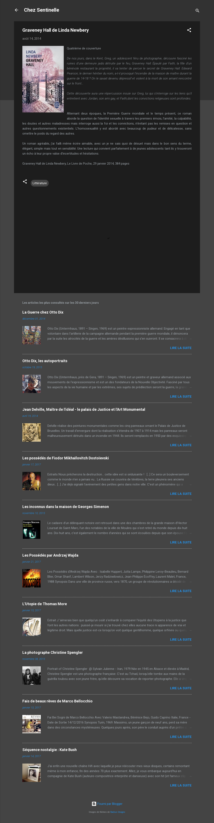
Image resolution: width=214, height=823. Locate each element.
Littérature (40, 183)
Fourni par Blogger (107, 804)
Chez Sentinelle (41, 10)
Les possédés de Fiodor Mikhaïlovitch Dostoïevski (65, 458)
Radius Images (117, 812)
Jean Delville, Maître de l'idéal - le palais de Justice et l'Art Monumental (83, 409)
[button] (189, 31)
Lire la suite (181, 348)
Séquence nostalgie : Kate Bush (49, 749)
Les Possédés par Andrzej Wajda (50, 555)
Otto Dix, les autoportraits (44, 361)
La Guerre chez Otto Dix (42, 312)
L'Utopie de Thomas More (44, 604)
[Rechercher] (197, 11)
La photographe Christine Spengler (52, 652)
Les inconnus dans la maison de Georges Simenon (65, 506)
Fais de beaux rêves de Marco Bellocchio (57, 701)
